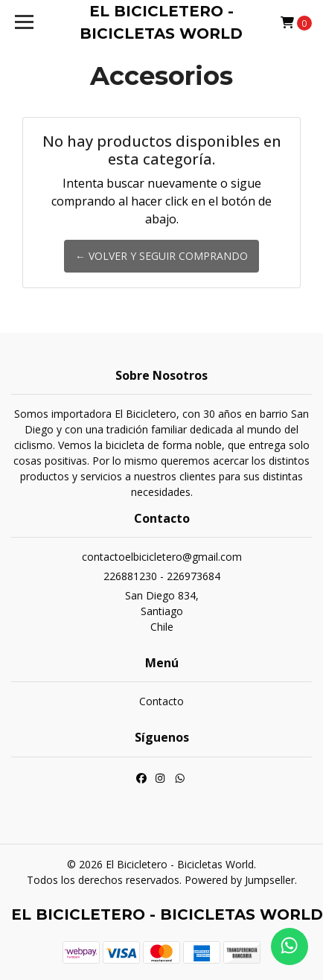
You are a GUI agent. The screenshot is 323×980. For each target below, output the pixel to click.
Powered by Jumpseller (240, 880)
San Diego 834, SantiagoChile (162, 611)
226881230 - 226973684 (161, 576)
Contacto (161, 701)
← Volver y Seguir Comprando (161, 256)
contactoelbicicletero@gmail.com (162, 557)
